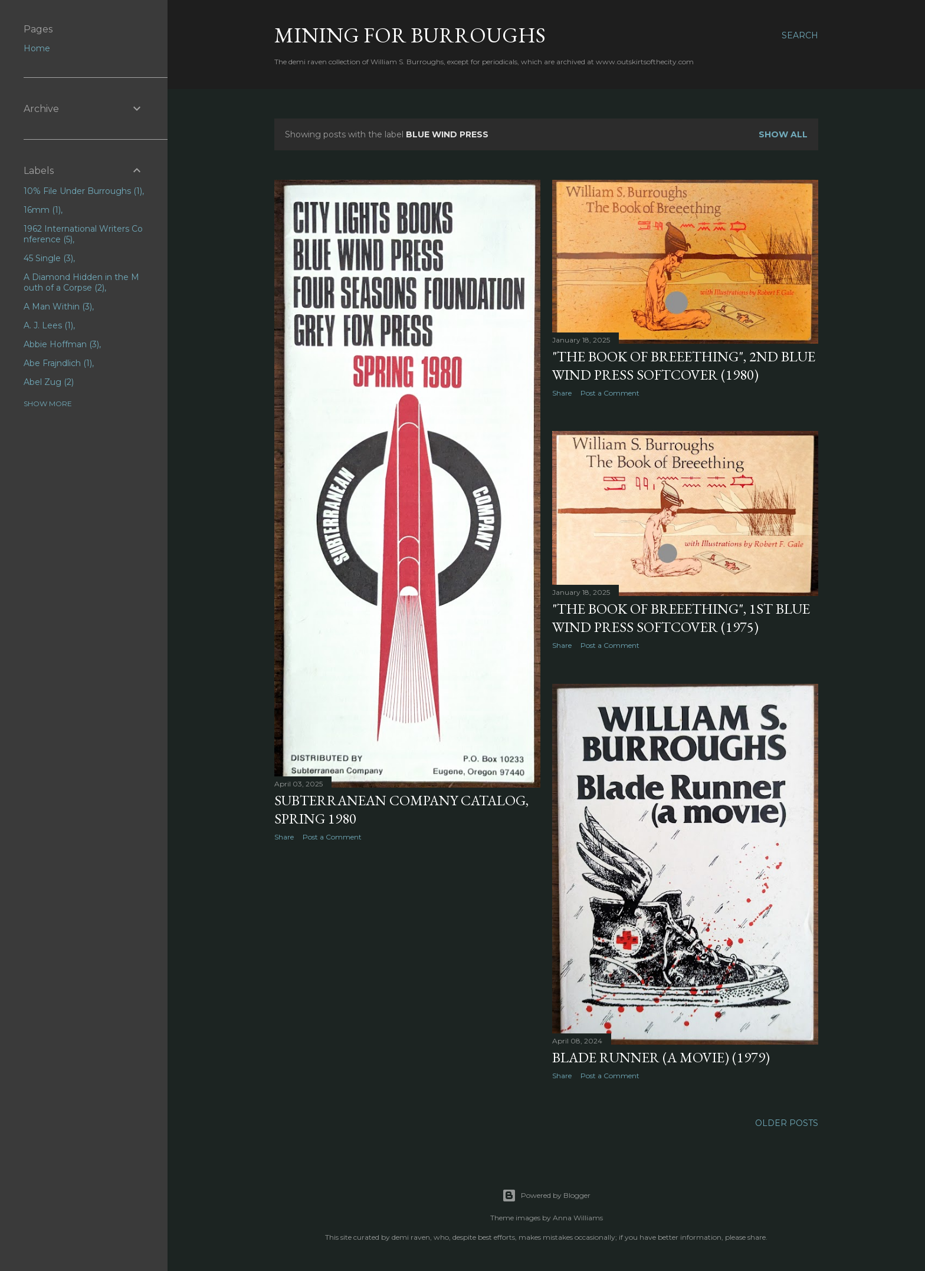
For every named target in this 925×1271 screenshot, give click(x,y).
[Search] (800, 35)
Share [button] (284, 836)
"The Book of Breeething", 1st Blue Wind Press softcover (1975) (681, 618)
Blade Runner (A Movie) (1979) (661, 1057)
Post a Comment (332, 836)
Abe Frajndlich (58, 363)
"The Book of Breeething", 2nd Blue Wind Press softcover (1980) (683, 365)
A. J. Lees (48, 325)
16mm (42, 210)
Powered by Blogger (546, 1195)
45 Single (48, 258)
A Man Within (58, 306)
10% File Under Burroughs (83, 191)
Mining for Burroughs (410, 35)
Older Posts (786, 1123)
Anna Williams (578, 1217)
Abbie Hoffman (61, 344)
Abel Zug (49, 382)
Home (37, 48)
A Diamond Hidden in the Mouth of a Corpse (81, 282)
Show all (783, 134)
